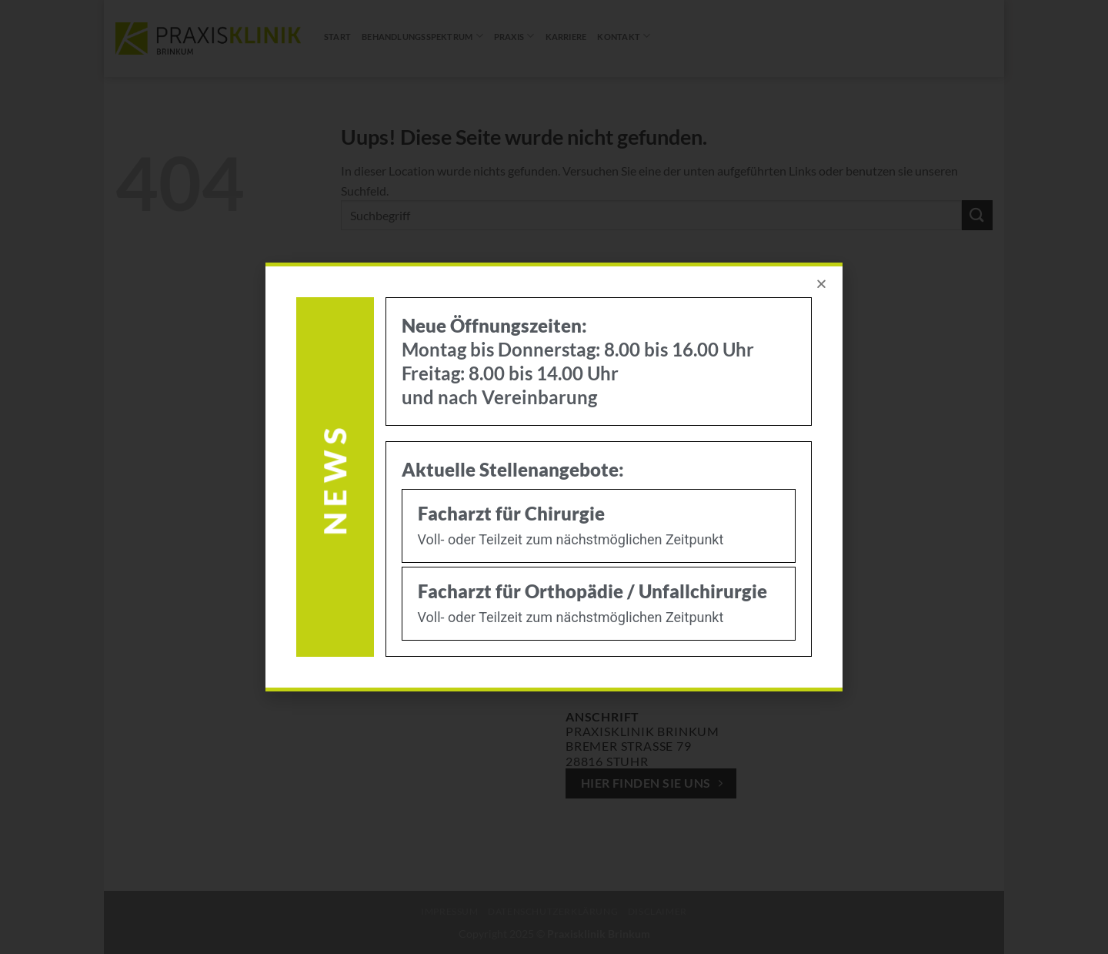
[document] (554, 477)
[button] (821, 284)
